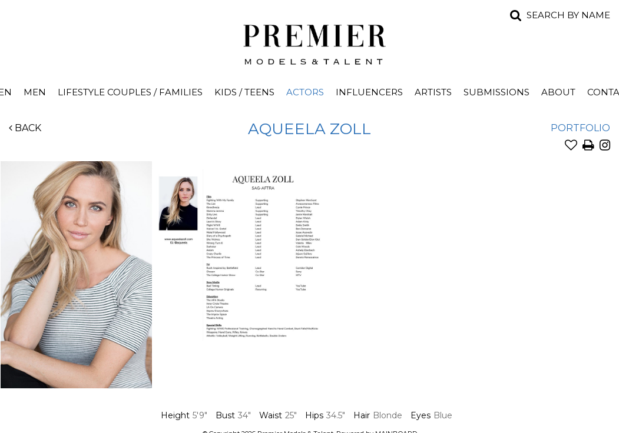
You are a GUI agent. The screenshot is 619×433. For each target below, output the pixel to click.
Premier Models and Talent (309, 42)
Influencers (369, 92)
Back (25, 128)
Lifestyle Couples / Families (130, 92)
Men (35, 92)
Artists (433, 92)
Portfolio (580, 128)
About (558, 92)
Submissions (496, 92)
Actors (305, 92)
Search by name (568, 15)
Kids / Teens (244, 92)
